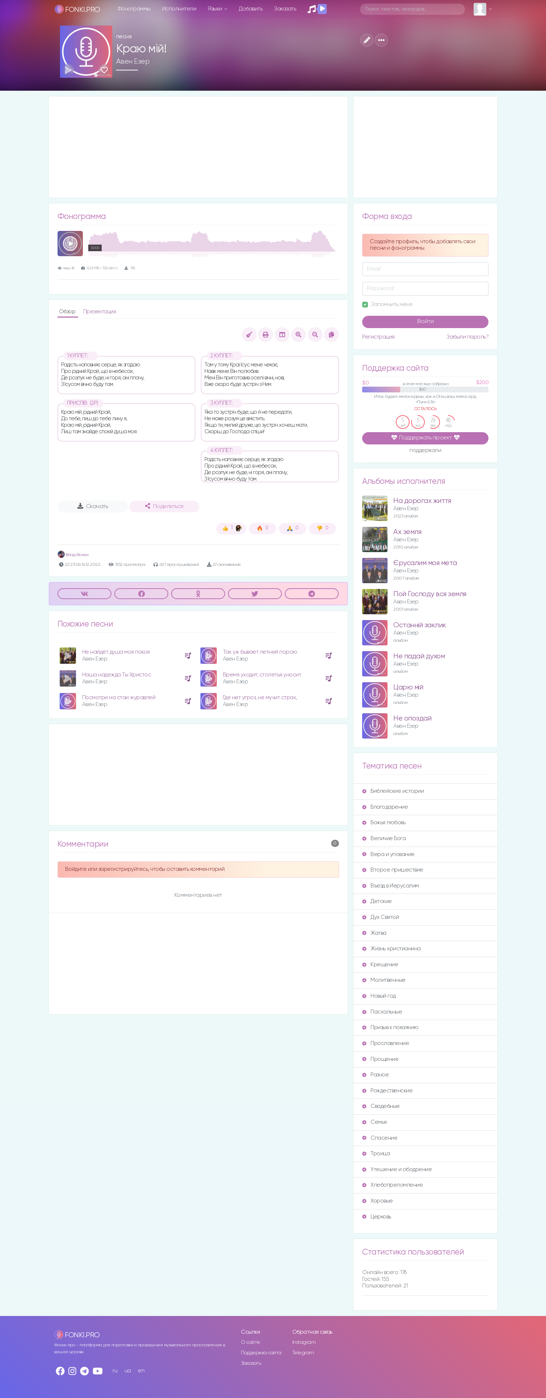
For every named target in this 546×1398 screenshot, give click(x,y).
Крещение (380, 964)
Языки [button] (215, 9)
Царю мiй (408, 687)
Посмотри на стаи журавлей (119, 697)
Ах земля (407, 532)
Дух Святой (380, 917)
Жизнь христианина (391, 948)
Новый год (379, 996)
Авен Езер (133, 61)
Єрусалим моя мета (425, 563)
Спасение (379, 1138)
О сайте (250, 1342)
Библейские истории (393, 791)
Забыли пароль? (467, 337)
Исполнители (179, 9)
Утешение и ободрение (397, 1169)
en (141, 1370)
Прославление (385, 1043)
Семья (374, 1122)
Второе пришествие (392, 870)
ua (127, 1370)
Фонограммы (134, 9)
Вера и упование (388, 854)
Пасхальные (382, 1012)
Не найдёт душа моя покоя (116, 652)
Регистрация (378, 337)
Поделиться (164, 506)
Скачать (92, 506)
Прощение (380, 1059)
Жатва (374, 933)
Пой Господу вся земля (429, 594)
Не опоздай (412, 718)
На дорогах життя (422, 501)
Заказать (285, 9)
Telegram (303, 1352)
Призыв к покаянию (390, 1027)
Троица (376, 1153)
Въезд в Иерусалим (390, 886)
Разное (375, 1074)
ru (115, 1370)
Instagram (304, 1342)
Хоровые (377, 1201)
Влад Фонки (73, 554)
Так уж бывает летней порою (260, 652)
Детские (377, 901)
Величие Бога (384, 838)
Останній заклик (419, 625)
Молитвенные (384, 980)
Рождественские (387, 1090)
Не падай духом (419, 656)
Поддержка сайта (261, 1352)
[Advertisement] (198, 147)
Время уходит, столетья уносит (262, 675)
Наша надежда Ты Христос (116, 675)
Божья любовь (383, 822)
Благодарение (385, 807)
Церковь (376, 1217)
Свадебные (381, 1106)
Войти (425, 321)
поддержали (425, 451)
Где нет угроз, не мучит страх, (260, 697)
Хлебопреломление (392, 1185)
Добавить (250, 9)
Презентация (99, 311)
